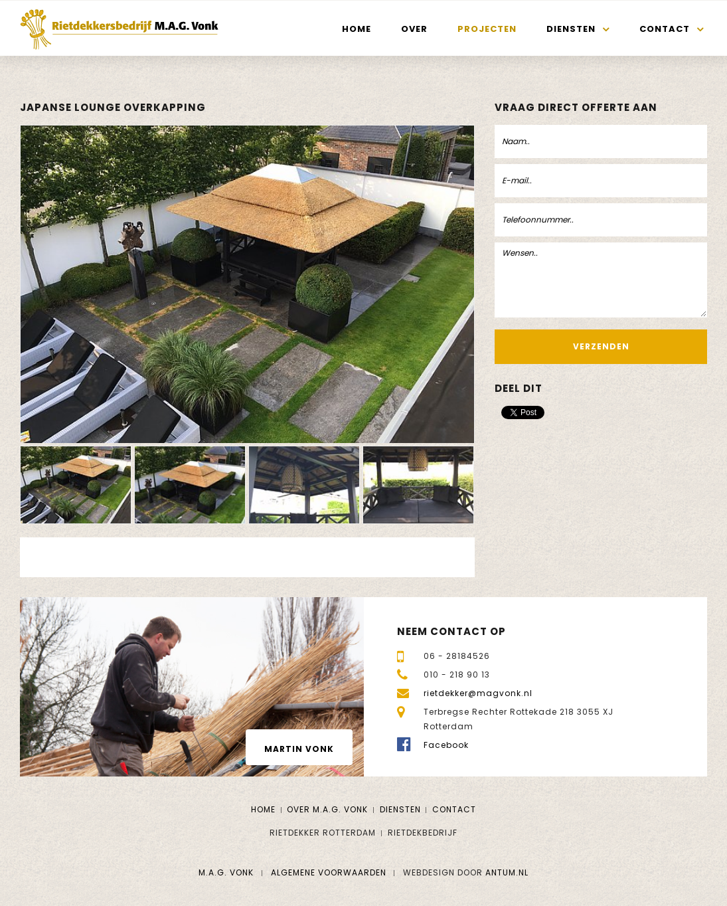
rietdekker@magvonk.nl (478, 693)
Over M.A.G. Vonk (327, 809)
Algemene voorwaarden (328, 872)
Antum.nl (506, 872)
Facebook (446, 745)
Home (356, 29)
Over (414, 29)
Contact (664, 29)
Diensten (571, 29)
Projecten (487, 29)
